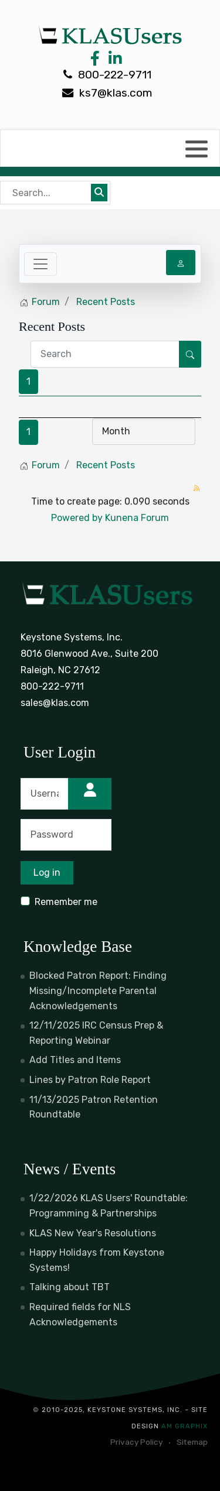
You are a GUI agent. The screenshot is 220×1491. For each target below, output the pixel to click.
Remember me (66, 901)
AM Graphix (184, 1426)
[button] (196, 148)
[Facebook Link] (95, 61)
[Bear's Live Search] (47, 193)
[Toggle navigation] (40, 264)
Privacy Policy (136, 1442)
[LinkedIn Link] (113, 61)
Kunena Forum (137, 517)
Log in (46, 872)
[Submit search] (99, 192)
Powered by (77, 517)
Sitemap (192, 1442)
